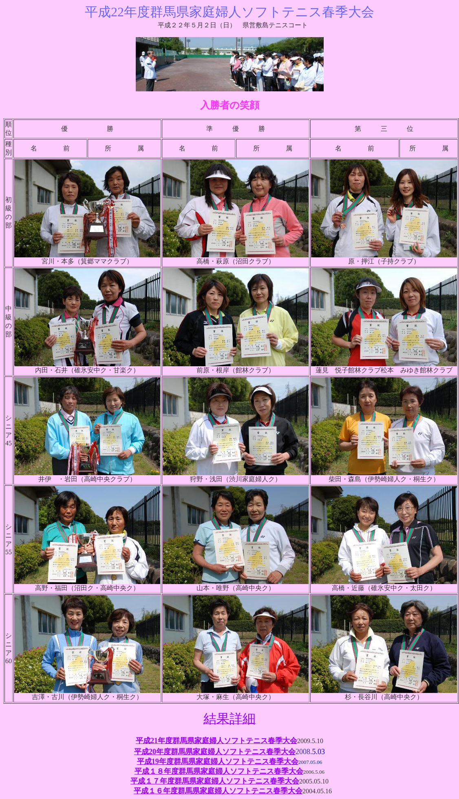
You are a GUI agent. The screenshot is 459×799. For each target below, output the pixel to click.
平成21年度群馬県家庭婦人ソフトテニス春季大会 (216, 741)
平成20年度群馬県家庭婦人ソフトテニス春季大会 (215, 752)
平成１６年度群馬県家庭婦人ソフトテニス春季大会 (218, 791)
